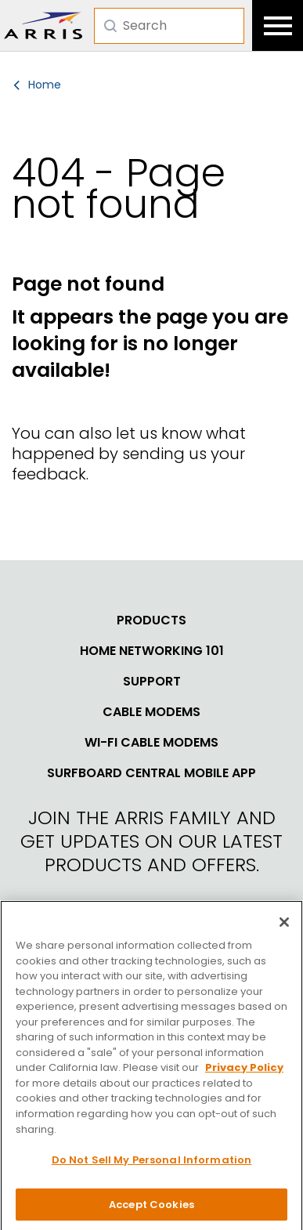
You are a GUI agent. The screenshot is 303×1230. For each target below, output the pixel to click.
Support (152, 681)
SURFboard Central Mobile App (151, 773)
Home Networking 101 (152, 651)
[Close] (284, 927)
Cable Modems (151, 712)
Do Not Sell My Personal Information (152, 1164)
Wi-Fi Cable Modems (151, 743)
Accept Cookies (151, 1209)
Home (44, 84)
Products (151, 620)
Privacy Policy (244, 1072)
